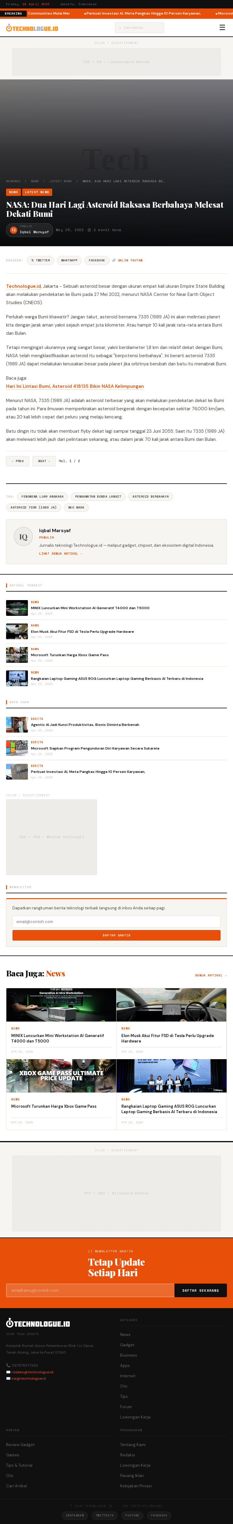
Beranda (13, 181)
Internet (127, 1375)
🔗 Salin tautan (127, 260)
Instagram (75, 1515)
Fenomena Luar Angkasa (43, 496)
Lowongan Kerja (135, 1417)
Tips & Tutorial (19, 1465)
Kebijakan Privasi (136, 1486)
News (35, 181)
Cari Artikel (16, 1486)
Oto (123, 1386)
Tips (124, 1396)
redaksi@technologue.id (32, 1372)
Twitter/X (105, 1515)
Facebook (97, 260)
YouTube (132, 1515)
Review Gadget (20, 1444)
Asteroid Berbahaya (151, 496)
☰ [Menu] (222, 27)
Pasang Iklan (132, 1475)
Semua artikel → (211, 975)
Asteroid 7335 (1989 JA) (34, 507)
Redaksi (127, 1455)
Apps (125, 1365)
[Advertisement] (116, 133)
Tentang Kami (133, 1444)
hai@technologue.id (29, 1378)
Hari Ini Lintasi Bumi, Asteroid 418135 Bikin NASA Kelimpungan (75, 386)
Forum (126, 1406)
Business (128, 1355)
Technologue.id (23, 286)
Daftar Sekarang (200, 1290)
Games (12, 1455)
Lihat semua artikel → (61, 553)
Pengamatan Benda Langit (98, 496)
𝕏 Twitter (40, 260)
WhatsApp (69, 260)
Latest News (60, 181)
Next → (44, 461)
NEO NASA (76, 507)
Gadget (127, 1345)
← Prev (18, 461)
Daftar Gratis (116, 935)
